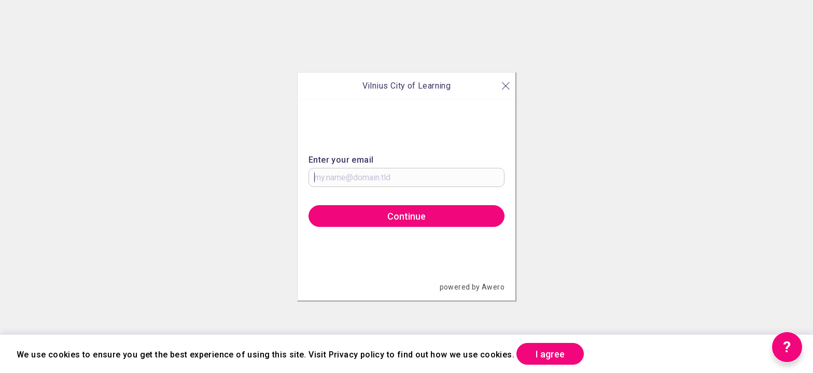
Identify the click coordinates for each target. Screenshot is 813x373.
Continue (406, 216)
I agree (550, 354)
